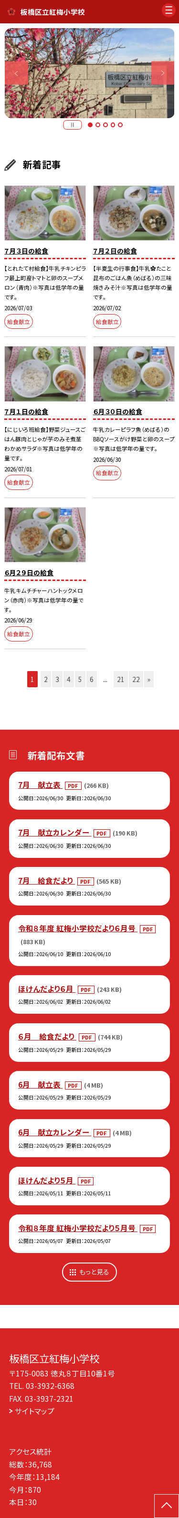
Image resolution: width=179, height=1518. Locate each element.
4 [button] (113, 124)
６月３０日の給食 (117, 411)
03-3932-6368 (50, 1385)
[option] (90, 73)
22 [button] (136, 679)
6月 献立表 (40, 1084)
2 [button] (97, 124)
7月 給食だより (46, 880)
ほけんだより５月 (46, 1180)
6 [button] (92, 679)
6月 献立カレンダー (54, 1132)
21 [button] (121, 679)
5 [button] (120, 124)
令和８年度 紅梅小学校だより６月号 (77, 928)
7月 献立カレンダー (54, 832)
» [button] (148, 679)
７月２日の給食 (115, 250)
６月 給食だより (47, 1036)
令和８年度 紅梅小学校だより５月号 (77, 1228)
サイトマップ (34, 1411)
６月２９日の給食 (28, 572)
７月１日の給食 (26, 411)
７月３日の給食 (26, 250)
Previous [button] (16, 73)
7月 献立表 (40, 784)
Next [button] (163, 73)
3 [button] (105, 124)
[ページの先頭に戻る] (167, 1506)
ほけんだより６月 (46, 988)
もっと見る (94, 1271)
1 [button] (90, 124)
